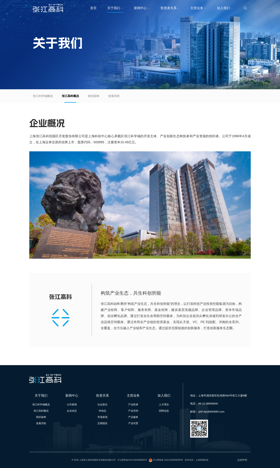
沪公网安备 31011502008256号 (168, 460)
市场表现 (103, 417)
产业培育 (133, 423)
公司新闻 (72, 404)
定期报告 (103, 423)
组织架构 (93, 96)
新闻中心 (142, 8)
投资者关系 (170, 8)
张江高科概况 (70, 96)
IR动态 (102, 410)
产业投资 (133, 404)
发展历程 (114, 96)
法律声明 (242, 460)
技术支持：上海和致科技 (196, 460)
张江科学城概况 (43, 96)
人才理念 (164, 404)
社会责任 (103, 404)
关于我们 (115, 8)
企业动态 (72, 410)
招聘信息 (164, 410)
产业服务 (133, 417)
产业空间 (133, 410)
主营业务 (198, 8)
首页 (93, 8)
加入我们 (225, 8)
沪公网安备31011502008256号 (132, 460)
